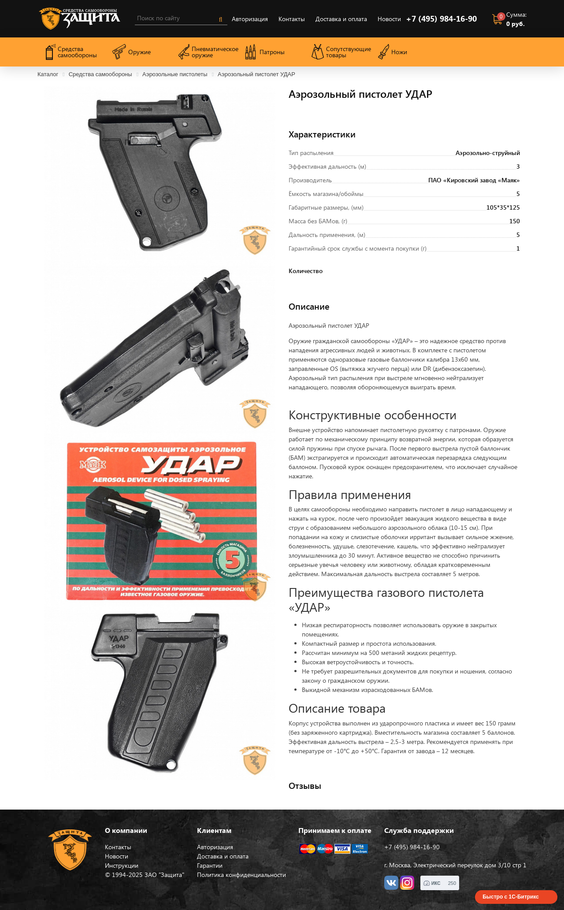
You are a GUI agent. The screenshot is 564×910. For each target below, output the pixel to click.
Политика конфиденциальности (241, 874)
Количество (299, 270)
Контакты (291, 19)
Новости (389, 19)
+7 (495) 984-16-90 (441, 18)
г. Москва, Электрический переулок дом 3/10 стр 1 (455, 865)
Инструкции (121, 865)
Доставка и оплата (341, 19)
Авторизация (250, 19)
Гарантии (210, 865)
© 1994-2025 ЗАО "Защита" (144, 874)
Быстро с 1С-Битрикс (510, 897)
